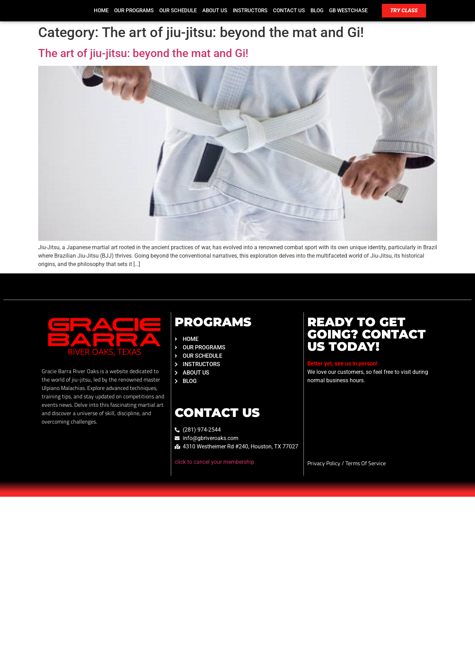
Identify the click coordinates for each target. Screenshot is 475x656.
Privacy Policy (324, 463)
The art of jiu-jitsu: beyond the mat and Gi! (143, 53)
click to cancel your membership (214, 462)
